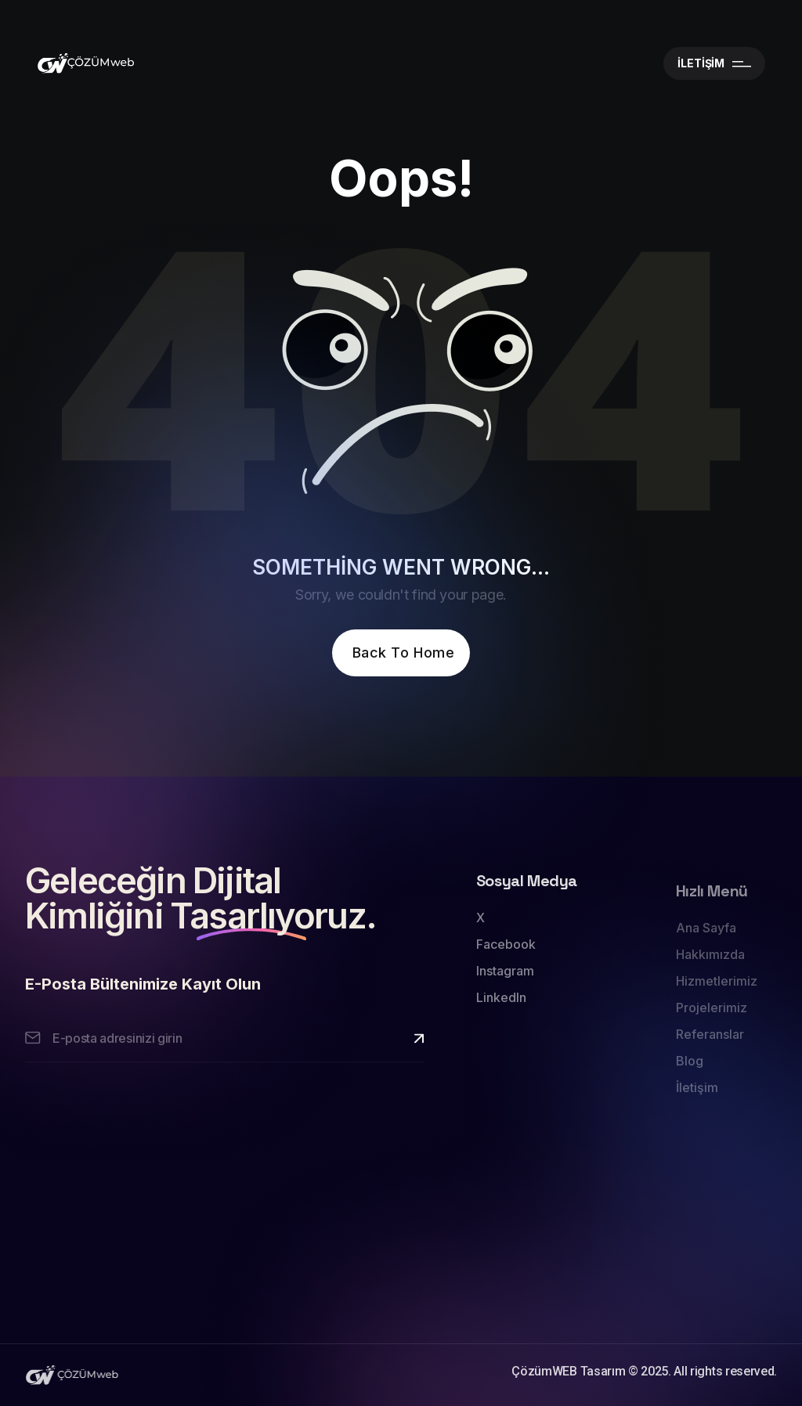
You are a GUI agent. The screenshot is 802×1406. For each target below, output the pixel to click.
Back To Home (403, 652)
